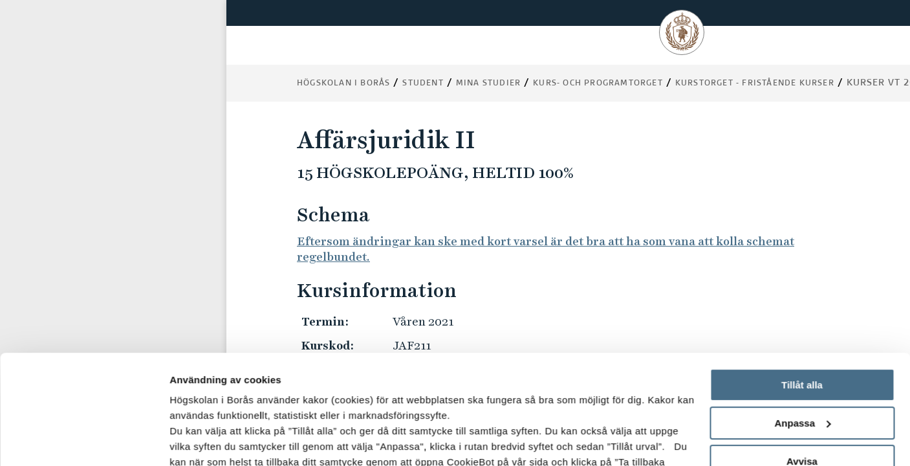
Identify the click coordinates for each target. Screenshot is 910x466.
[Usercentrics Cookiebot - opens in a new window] (83, 440)
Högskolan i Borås (343, 83)
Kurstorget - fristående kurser (754, 83)
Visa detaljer (198, 440)
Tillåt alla (802, 282)
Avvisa (802, 358)
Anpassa (802, 320)
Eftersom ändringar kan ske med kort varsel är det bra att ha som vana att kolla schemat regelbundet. (545, 248)
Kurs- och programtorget (598, 83)
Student (422, 83)
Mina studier (488, 83)
